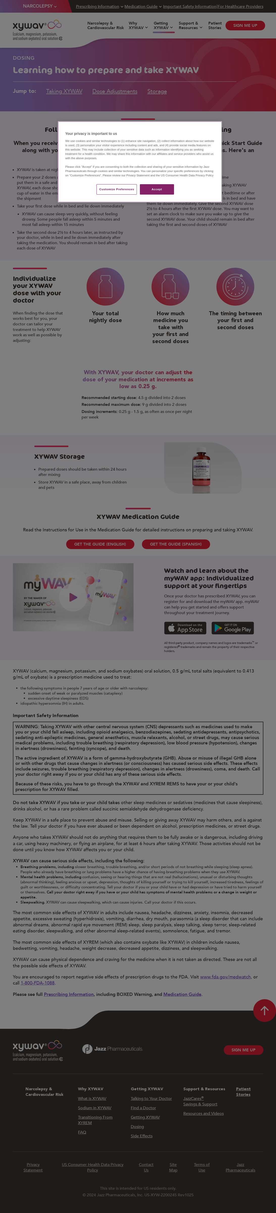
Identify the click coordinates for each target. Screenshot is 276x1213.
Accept (157, 189)
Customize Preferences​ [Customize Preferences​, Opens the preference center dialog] (116, 189)
